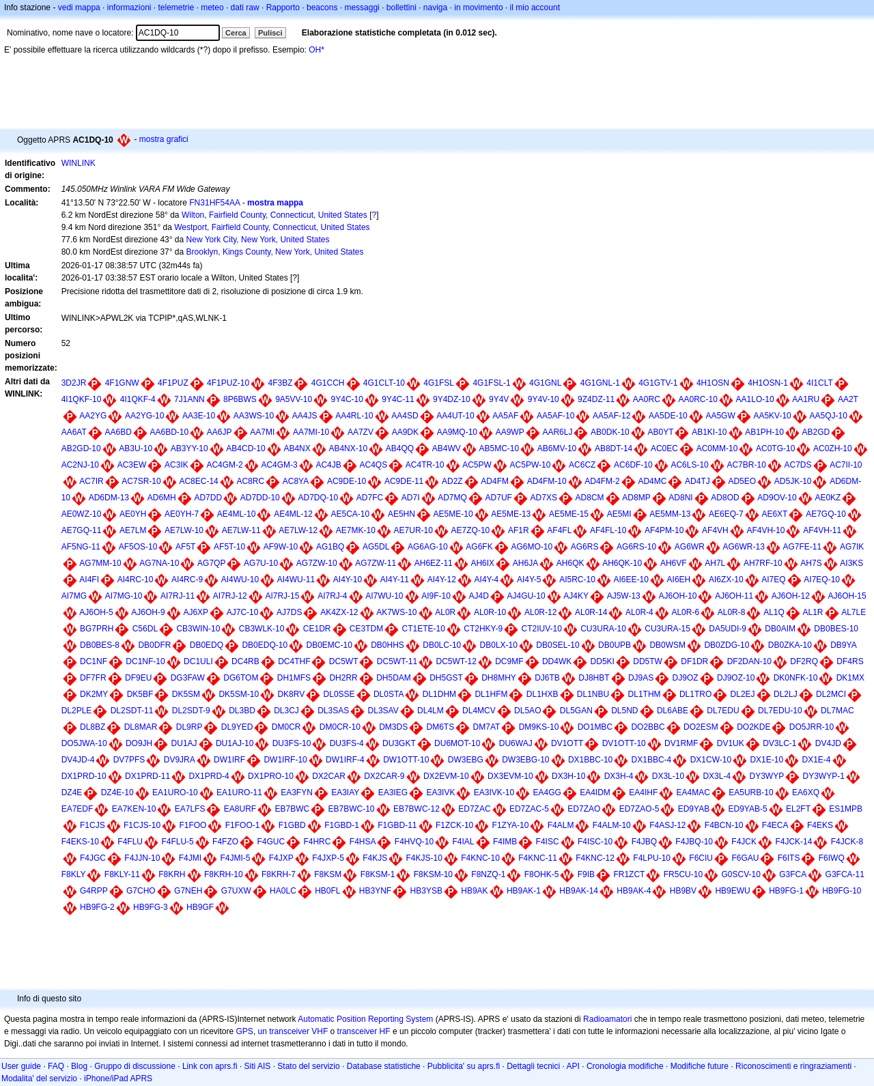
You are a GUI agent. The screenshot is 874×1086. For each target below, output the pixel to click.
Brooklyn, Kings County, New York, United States (275, 252)
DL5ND (624, 710)
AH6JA (525, 563)
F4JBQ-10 (694, 841)
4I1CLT (819, 383)
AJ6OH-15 (847, 596)
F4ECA (775, 825)
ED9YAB (693, 809)
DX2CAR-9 (384, 776)
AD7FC (369, 497)
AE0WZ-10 (81, 514)
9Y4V (499, 399)
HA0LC (283, 891)
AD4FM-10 (547, 481)
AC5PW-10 (530, 465)
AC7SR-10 (141, 481)
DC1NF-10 (145, 661)
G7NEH (188, 891)
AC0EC (664, 448)
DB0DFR (154, 645)
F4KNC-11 (537, 858)
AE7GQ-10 (826, 514)
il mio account (535, 7)
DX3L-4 (717, 776)
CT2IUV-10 (542, 628)
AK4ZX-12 (339, 612)
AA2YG (93, 415)
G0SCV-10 (740, 874)
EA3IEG (393, 792)
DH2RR (343, 678)
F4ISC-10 (595, 841)
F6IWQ (832, 858)
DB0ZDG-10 (726, 645)
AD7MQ (452, 497)
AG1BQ (330, 547)
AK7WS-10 (396, 612)
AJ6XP (195, 612)
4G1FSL (438, 383)
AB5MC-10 (499, 448)
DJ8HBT (593, 678)
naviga (435, 7)
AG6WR (690, 547)
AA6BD (117, 432)
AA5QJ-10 (828, 415)
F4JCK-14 (793, 841)
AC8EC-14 (198, 481)
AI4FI (89, 579)
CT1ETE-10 (423, 628)
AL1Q (774, 612)
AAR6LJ (557, 432)
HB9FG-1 (786, 891)
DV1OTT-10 (624, 743)
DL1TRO (695, 694)
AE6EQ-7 (726, 514)
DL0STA (388, 694)
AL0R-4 (639, 612)
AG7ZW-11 (375, 563)
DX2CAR (329, 776)
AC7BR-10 (746, 465)
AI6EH (679, 579)
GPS (244, 1031)
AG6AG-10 (428, 547)
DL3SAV (383, 710)
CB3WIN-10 (198, 628)
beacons (322, 7)
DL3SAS (333, 710)
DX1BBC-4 (652, 760)
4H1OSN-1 (768, 383)
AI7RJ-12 (230, 596)
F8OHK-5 (541, 874)
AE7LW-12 (298, 530)
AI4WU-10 (240, 579)
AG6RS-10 (636, 547)
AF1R (518, 530)
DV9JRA (179, 760)
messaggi (361, 7)
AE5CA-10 (350, 514)
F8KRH (171, 874)
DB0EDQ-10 (264, 645)
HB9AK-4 (634, 891)
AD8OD (725, 497)
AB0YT (660, 432)
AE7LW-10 (184, 530)
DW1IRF (229, 760)
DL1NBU (593, 694)
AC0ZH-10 (832, 448)
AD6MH (161, 497)
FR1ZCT (629, 874)
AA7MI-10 (311, 432)
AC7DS (797, 465)
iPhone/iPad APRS (118, 1078)
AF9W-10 (281, 547)
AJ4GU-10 (526, 596)
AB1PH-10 (764, 432)
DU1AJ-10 (234, 743)
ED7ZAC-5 (529, 809)
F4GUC (271, 841)
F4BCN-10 (724, 825)
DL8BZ (92, 727)
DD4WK (557, 661)
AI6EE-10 (631, 579)
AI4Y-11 (394, 579)
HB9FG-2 (97, 907)
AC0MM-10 (717, 448)
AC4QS (373, 465)
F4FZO (225, 841)
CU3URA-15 (667, 628)
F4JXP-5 (328, 858)
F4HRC (316, 841)
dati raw (245, 7)
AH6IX (482, 563)
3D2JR (74, 383)
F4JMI (190, 858)
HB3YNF (375, 891)
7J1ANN (189, 399)
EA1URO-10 (175, 792)
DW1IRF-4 (345, 760)
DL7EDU (723, 710)
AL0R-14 (591, 612)
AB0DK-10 (610, 432)
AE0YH (132, 514)
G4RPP (94, 891)
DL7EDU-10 (780, 710)
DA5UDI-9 (727, 628)
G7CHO (141, 891)
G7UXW (236, 891)
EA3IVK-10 (494, 792)
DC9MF (509, 661)
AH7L (715, 563)
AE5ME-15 (569, 514)
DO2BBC (647, 727)
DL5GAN (576, 710)
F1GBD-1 (341, 825)
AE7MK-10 (356, 530)
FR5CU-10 (683, 874)
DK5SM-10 (238, 694)
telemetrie (176, 7)
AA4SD (404, 415)
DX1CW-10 (710, 760)
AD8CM (590, 497)
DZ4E (72, 792)
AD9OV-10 (776, 497)
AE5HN (401, 514)
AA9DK (405, 432)
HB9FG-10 (841, 891)
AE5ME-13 (511, 514)
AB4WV (446, 448)
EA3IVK (440, 792)
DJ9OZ (686, 678)
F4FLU (130, 841)
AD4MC (652, 481)
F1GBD (292, 825)
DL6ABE (672, 710)
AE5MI (619, 514)
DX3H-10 (568, 776)
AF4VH (715, 530)
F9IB (586, 874)
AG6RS (585, 547)
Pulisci (270, 33)
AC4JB (328, 465)
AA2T (848, 399)
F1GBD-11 (397, 825)
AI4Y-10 (347, 579)
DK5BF (140, 694)
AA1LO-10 (755, 399)
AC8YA (296, 481)
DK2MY (94, 694)
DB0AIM (780, 628)
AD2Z (452, 481)
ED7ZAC (474, 809)
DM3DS (393, 727)
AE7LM (132, 530)
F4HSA (363, 841)
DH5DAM (393, 678)
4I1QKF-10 (81, 399)
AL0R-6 (685, 612)
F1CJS (92, 825)
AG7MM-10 (100, 563)
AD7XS (544, 497)
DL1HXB (542, 694)
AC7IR (91, 481)
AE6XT (774, 514)
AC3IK (176, 465)
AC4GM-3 (279, 465)
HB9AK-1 (524, 891)
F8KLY (73, 874)
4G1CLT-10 (384, 383)
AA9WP (510, 432)
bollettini (401, 7)
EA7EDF (77, 809)
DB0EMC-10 (329, 645)
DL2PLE (76, 710)
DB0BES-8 (99, 645)
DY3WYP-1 (824, 776)
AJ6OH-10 (677, 596)
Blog (79, 1066)
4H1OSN (712, 383)
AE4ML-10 (236, 514)
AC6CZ (582, 465)
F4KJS (375, 858)
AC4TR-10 (425, 465)
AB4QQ (400, 448)
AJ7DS (289, 612)
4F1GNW (122, 383)
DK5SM (186, 694)
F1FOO (192, 825)
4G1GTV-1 (657, 383)
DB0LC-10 (442, 645)
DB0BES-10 (836, 628)
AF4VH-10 (765, 530)
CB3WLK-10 (262, 628)
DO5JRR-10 (811, 727)
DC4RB (245, 661)
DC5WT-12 (456, 661)
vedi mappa (79, 7)
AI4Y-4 (487, 579)
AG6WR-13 (744, 547)
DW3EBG (465, 760)
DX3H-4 (619, 776)
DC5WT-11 (397, 661)
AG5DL (376, 547)
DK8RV (291, 694)
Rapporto (283, 7)
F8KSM (327, 874)
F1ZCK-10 (454, 825)
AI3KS (851, 563)
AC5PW (477, 465)
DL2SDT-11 (132, 710)
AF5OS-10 (138, 547)
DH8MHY (498, 678)
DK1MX (850, 678)
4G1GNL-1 (600, 383)
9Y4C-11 (398, 399)
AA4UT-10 (455, 415)
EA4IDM (595, 792)
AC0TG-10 (775, 448)
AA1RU (805, 399)
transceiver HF (364, 1031)
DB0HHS (387, 645)
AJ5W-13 (623, 596)
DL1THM (644, 694)
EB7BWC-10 (351, 809)
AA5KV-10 (772, 415)
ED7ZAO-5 (639, 809)
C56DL (145, 628)
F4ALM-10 (612, 825)
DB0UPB (614, 645)
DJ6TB (547, 678)
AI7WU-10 (384, 596)
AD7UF (498, 497)
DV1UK (730, 743)
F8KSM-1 (378, 874)
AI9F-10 (436, 596)
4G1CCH (328, 383)
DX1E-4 (816, 760)
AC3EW (132, 465)
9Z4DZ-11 (596, 399)
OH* (316, 50)
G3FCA (792, 874)
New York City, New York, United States (258, 239)
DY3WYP (766, 776)
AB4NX (296, 448)
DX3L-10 (668, 776)
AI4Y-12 (441, 579)
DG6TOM (240, 678)
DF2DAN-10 (749, 661)
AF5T (185, 547)
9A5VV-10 (293, 399)
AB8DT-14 (613, 448)
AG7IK (852, 547)
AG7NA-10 (159, 563)
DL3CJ (286, 710)
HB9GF (200, 907)
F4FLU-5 (177, 841)
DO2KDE (753, 727)
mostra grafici (163, 139)
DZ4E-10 (117, 792)
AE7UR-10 (413, 530)
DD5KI (603, 661)
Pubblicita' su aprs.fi (463, 1066)
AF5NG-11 (80, 547)
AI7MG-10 (124, 596)
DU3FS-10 (291, 743)
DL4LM (430, 710)
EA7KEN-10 (134, 809)
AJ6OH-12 (791, 596)
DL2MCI (831, 694)
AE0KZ (828, 497)
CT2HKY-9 (483, 628)
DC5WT (343, 661)
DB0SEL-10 (557, 645)
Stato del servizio (308, 1066)
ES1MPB (845, 809)
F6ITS (789, 858)
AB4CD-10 (245, 448)
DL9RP (189, 727)
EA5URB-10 (751, 792)
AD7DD (208, 497)
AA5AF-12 (611, 415)
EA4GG (547, 792)
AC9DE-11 (403, 481)
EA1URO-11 (239, 792)
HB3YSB (426, 891)
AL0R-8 (732, 612)
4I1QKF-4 (138, 399)
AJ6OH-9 (148, 612)
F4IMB (505, 841)
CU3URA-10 (603, 628)
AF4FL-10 (608, 530)
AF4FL (559, 530)
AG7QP (211, 563)
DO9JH (139, 743)
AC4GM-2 (224, 465)
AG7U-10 (261, 563)
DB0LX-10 (499, 645)
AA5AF (505, 415)
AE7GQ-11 (81, 530)
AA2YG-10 (144, 415)
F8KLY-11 (122, 874)
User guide (21, 1066)
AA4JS (305, 415)
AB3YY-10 (189, 448)
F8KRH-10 (223, 874)
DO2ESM (700, 727)
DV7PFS (129, 760)
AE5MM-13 (669, 514)
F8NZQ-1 (488, 874)
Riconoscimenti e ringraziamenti (793, 1066)
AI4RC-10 (135, 579)
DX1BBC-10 (590, 760)
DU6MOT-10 (457, 743)
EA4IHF (643, 792)
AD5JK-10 (793, 481)
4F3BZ (280, 383)
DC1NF (93, 661)
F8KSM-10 (433, 874)
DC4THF (294, 661)
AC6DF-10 (633, 465)
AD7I (410, 497)
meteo (212, 7)
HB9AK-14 (578, 891)
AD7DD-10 (260, 497)
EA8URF (240, 809)
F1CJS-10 (142, 825)
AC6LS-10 (689, 465)
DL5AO (527, 710)
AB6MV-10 (556, 448)
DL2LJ (786, 694)
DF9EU (138, 678)
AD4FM (495, 481)
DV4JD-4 (78, 760)
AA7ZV (360, 432)
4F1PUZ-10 (228, 383)
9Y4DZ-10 (451, 399)
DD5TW (647, 661)
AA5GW (720, 415)
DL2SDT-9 (191, 710)
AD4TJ (697, 481)
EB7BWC (291, 809)
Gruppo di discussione (134, 1066)
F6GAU (745, 858)
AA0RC (646, 399)
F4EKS (820, 825)
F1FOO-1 (242, 825)
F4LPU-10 (652, 858)
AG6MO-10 (531, 547)
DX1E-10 (766, 760)
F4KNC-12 (595, 858)
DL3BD (242, 710)
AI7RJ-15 (282, 596)
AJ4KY (576, 596)
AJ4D (479, 596)
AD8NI (680, 497)
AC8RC (250, 481)
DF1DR (694, 661)
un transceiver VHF (293, 1031)
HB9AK (474, 891)
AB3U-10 (135, 448)
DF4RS (849, 661)
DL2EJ (743, 694)
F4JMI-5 (235, 858)
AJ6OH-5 (96, 612)
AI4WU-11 (296, 579)
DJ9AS (640, 678)
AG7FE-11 (802, 547)
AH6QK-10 (622, 563)
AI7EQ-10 (822, 579)
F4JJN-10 (142, 858)
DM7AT (487, 727)
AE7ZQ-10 (470, 530)
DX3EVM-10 (510, 776)
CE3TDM (366, 628)
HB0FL (327, 891)
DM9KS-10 (539, 727)
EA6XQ (805, 792)
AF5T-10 (229, 547)
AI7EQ (773, 579)
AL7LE (853, 612)
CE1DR (317, 628)
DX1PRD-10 (84, 776)
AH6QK (570, 563)
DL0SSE (339, 694)
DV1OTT (567, 743)
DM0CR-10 (340, 727)
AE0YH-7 (182, 514)
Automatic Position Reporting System (365, 1019)
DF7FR (93, 678)
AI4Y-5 (529, 579)
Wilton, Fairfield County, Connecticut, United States (274, 215)
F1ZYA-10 (510, 825)
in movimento (478, 7)
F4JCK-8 (847, 841)
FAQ (56, 1066)
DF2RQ (804, 661)
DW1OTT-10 (406, 760)
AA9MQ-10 (457, 432)
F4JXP (281, 858)
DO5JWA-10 (84, 743)
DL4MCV (479, 710)
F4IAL (464, 841)
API (573, 1066)
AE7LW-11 (241, 530)
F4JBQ (644, 841)
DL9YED (237, 727)
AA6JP (219, 432)
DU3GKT (399, 743)
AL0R (445, 612)
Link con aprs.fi (210, 1066)
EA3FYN (297, 792)
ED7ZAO (583, 809)
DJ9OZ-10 (736, 678)
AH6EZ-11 (433, 563)
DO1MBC (595, 727)
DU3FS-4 (347, 743)
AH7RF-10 (763, 563)
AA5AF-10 (555, 415)
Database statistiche (384, 1066)
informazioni (129, 7)
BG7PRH (96, 628)
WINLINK (78, 163)
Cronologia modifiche (625, 1066)
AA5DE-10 (668, 415)
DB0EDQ (206, 645)
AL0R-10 (490, 612)
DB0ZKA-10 (790, 645)
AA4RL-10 (354, 415)
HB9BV (683, 891)
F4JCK (744, 841)
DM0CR (286, 727)
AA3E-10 (198, 415)
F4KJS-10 (424, 858)
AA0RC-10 (698, 399)
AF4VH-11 (822, 530)
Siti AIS (257, 1066)
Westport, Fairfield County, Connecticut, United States (271, 227)
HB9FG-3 (150, 907)
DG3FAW (188, 678)
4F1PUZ (173, 383)
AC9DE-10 (346, 481)
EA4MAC (693, 792)
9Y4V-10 (543, 399)
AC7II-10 (846, 465)
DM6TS (441, 727)
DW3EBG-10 (525, 760)
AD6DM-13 (109, 497)
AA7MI (262, 432)
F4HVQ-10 (414, 841)
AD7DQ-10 (318, 497)
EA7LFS (190, 809)
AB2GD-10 (81, 448)
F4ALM (561, 825)
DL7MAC (837, 710)
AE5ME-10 (453, 514)
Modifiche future (700, 1066)
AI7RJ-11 (177, 596)
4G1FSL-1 (491, 383)
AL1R (812, 612)
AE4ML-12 (293, 514)
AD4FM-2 (601, 481)
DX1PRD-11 (147, 776)
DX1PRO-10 (271, 776)
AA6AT (74, 432)
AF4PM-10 (664, 530)
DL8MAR (141, 727)
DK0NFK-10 (796, 678)
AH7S (810, 563)
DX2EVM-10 (446, 776)
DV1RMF (681, 743)
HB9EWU (732, 891)
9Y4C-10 (347, 399)
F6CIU (701, 858)
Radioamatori (607, 1019)
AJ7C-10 (243, 612)
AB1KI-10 (709, 432)
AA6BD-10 (169, 432)
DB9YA (843, 645)
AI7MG (74, 596)
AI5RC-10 (577, 579)
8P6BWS (240, 399)
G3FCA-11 (845, 874)
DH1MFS (294, 678)
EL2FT (798, 809)
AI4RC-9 (187, 579)
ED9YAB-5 (748, 809)
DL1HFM (491, 694)
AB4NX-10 (347, 448)
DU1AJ (184, 743)
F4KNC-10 (480, 858)
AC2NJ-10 (80, 465)
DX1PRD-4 (208, 776)
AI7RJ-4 (332, 596)
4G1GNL (545, 383)
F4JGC (93, 858)
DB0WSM (667, 645)
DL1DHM (439, 694)
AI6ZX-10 (726, 579)
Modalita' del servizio (39, 1078)
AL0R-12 (540, 612)
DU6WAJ (516, 743)
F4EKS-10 (80, 841)
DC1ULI (198, 661)
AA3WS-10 (254, 415)
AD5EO (742, 481)
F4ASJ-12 (667, 825)
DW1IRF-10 (285, 760)
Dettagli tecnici (533, 1066)
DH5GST (446, 678)
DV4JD (828, 743)
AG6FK (479, 547)
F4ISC (547, 841)
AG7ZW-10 (316, 563)
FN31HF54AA (214, 203)
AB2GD (816, 432)
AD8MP (636, 497)
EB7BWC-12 (416, 809)
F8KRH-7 (279, 874)
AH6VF (673, 563)
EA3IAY (345, 792)
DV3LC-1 (779, 743)
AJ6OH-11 (734, 596)
